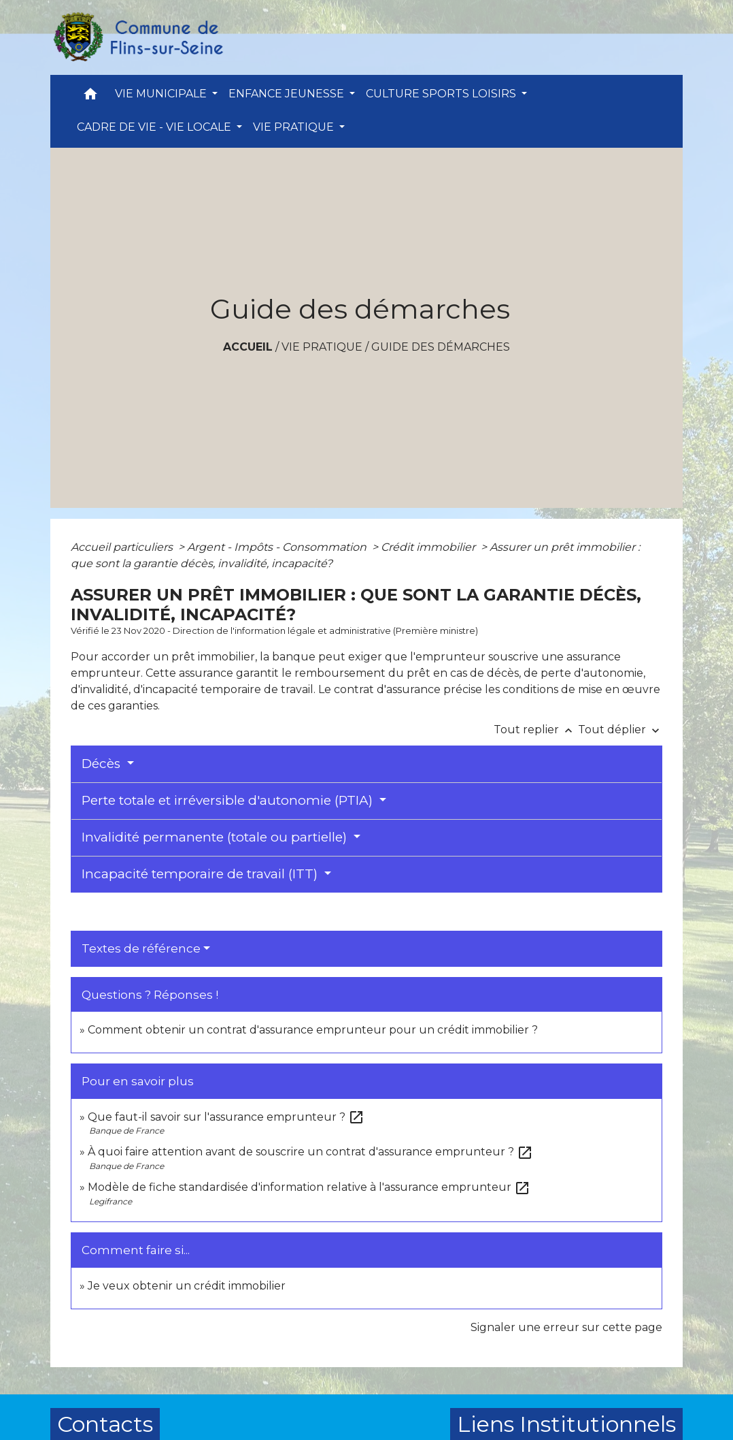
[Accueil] (137, 37)
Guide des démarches (440, 346)
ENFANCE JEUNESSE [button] (287, 93)
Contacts (105, 1424)
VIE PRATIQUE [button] (295, 127)
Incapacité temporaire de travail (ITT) (201, 874)
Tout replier (536, 729)
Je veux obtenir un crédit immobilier (187, 1285)
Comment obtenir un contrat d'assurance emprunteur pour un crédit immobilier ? (313, 1029)
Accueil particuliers (123, 547)
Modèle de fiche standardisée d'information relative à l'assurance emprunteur (309, 1187)
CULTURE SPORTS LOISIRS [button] (442, 93)
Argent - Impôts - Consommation (278, 547)
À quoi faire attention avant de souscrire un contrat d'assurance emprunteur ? (310, 1151)
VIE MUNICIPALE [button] (162, 93)
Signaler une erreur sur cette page (566, 1327)
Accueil (248, 346)
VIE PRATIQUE (322, 346)
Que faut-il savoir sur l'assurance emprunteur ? (226, 1116)
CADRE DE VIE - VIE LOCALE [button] (155, 127)
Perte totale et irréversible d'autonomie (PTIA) (229, 800)
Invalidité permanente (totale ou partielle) (216, 837)
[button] (90, 97)
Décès (103, 763)
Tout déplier (620, 729)
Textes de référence (141, 948)
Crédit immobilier (429, 547)
